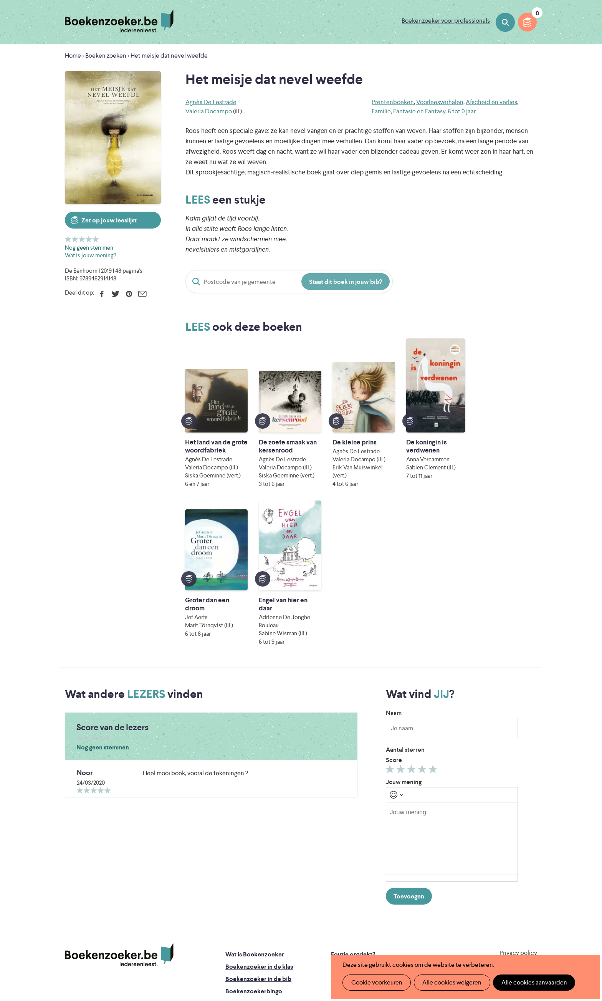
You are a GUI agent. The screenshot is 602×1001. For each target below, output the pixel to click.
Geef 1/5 (68, 239)
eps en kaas (420, 937)
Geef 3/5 (82, 239)
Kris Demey (350, 937)
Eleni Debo (283, 937)
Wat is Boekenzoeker (254, 821)
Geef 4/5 (89, 239)
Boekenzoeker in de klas (259, 833)
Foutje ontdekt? (353, 821)
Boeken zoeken (505, 22)
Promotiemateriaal (250, 870)
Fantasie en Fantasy (419, 111)
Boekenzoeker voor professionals (446, 21)
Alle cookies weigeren (450, 982)
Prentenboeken (393, 102)
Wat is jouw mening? (90, 255)
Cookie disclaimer (512, 828)
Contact (342, 870)
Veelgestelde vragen (253, 882)
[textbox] (452, 704)
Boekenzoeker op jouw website (375, 833)
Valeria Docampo (208, 111)
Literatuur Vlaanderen (501, 905)
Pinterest (129, 294)
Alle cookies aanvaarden (531, 982)
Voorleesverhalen (439, 102)
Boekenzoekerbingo (253, 858)
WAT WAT (295, 927)
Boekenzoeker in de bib (258, 845)
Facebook (102, 294)
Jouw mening (404, 648)
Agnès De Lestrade (211, 102)
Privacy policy (518, 819)
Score (394, 626)
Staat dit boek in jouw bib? (345, 282)
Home (73, 55)
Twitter (115, 294)
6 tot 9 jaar (462, 111)
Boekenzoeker (119, 21)
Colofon (342, 858)
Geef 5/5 (96, 239)
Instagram (530, 853)
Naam (394, 579)
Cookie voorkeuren (376, 982)
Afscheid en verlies (491, 102)
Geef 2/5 (75, 239)
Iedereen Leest (336, 905)
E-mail (142, 294)
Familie (381, 111)
